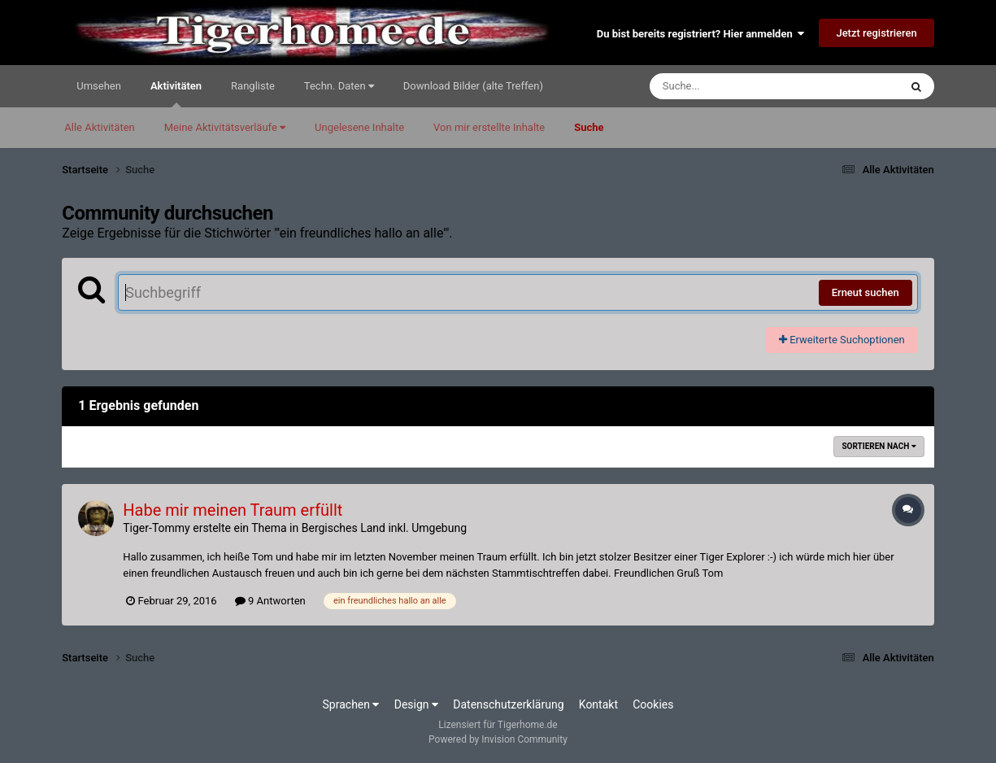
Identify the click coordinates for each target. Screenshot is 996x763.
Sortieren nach (879, 446)
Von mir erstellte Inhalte (489, 127)
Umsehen (98, 86)
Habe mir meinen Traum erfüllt (232, 510)
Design (416, 704)
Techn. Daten (339, 86)
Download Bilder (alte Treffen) (473, 86)
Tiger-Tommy (156, 527)
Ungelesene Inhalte (359, 127)
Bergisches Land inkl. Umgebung (384, 527)
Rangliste (253, 86)
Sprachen (351, 704)
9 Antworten (270, 601)
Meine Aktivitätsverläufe (224, 127)
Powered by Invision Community (498, 739)
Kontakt (598, 704)
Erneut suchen (865, 292)
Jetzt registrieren (876, 33)
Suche (588, 127)
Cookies (653, 704)
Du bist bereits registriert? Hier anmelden (700, 34)
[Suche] (743, 86)
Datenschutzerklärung (508, 704)
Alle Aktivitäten (99, 127)
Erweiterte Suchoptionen (842, 340)
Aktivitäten (176, 93)
